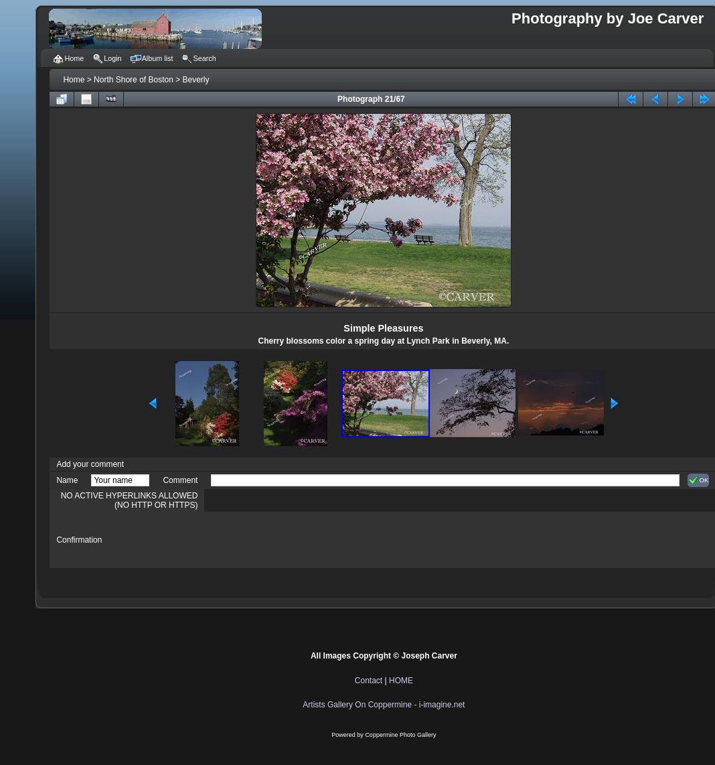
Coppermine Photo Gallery (400, 735)
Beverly (196, 79)
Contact (368, 680)
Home (73, 79)
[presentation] (312, 540)
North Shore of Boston (133, 79)
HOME (401, 680)
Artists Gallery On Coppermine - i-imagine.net (384, 704)
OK (698, 480)
